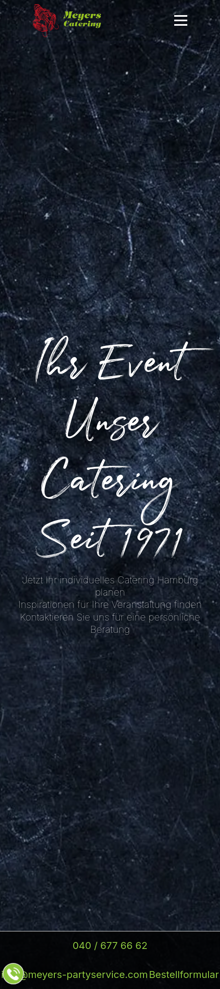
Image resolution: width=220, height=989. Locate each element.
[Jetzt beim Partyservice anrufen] (13, 974)
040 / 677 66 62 (109, 945)
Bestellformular (184, 974)
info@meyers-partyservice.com (74, 974)
